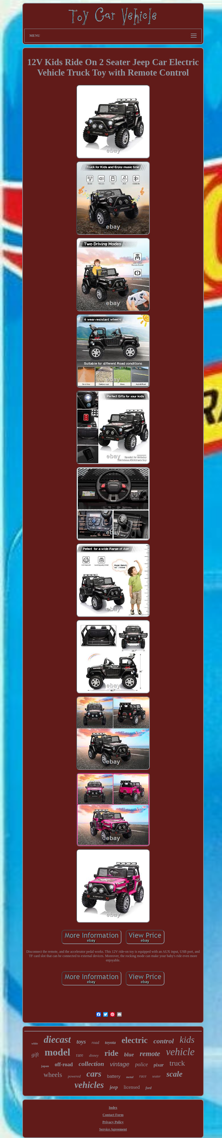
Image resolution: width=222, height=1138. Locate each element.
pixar (159, 1064)
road (95, 1042)
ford (148, 1088)
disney (94, 1055)
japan (45, 1066)
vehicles (89, 1085)
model (57, 1052)
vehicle (180, 1052)
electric (134, 1040)
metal (129, 1077)
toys (81, 1041)
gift (35, 1054)
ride (111, 1053)
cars (93, 1073)
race (143, 1076)
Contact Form (113, 1115)
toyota (110, 1042)
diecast (57, 1039)
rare (79, 1055)
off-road (64, 1064)
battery (114, 1076)
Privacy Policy (113, 1122)
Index (113, 1108)
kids (187, 1039)
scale (174, 1074)
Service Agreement (113, 1129)
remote (150, 1054)
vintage (120, 1064)
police (141, 1064)
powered (74, 1076)
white (35, 1043)
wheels (53, 1074)
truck (177, 1063)
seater (156, 1076)
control (163, 1041)
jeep (114, 1087)
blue (129, 1054)
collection (91, 1063)
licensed (132, 1087)
